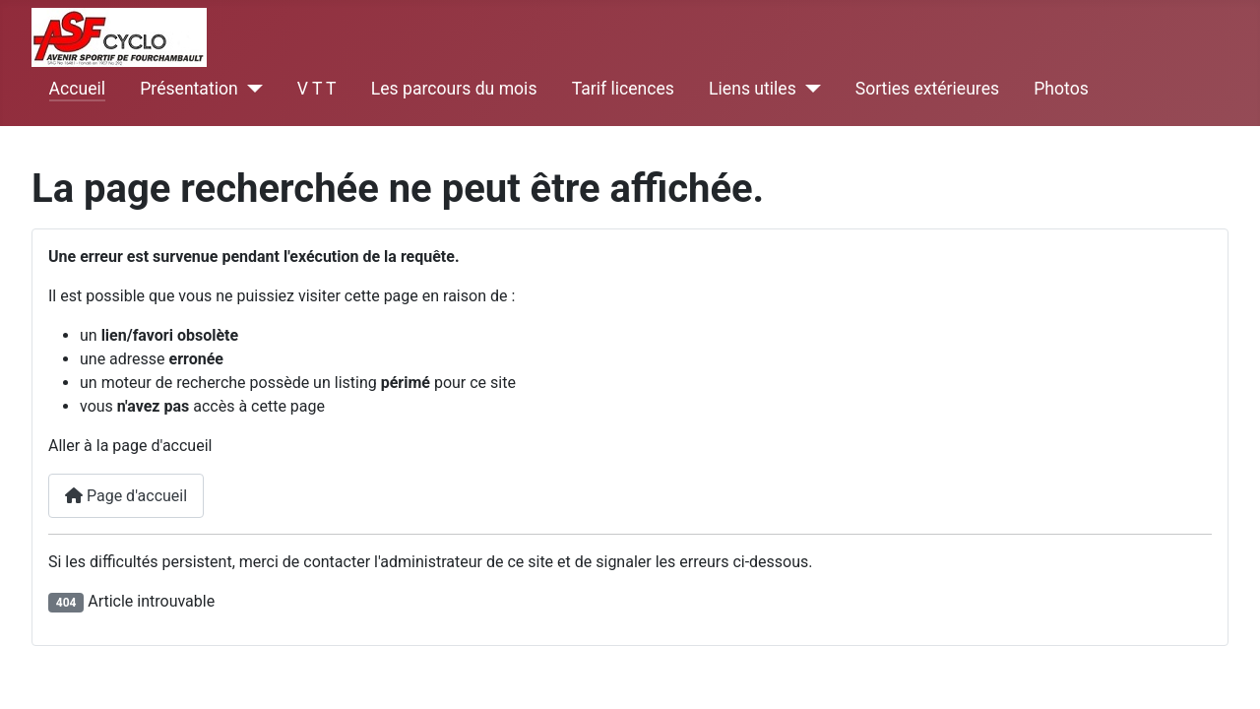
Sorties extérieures (927, 88)
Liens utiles (752, 88)
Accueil (77, 88)
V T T (317, 88)
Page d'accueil (126, 495)
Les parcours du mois (454, 88)
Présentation (188, 88)
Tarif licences (623, 88)
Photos (1061, 88)
